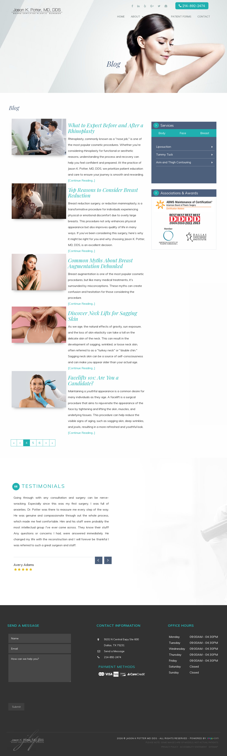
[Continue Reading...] (81, 180)
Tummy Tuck (164, 154)
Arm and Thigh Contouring (173, 162)
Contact (203, 16)
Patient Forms (181, 16)
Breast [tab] (204, 133)
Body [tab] (162, 133)
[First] (14, 442)
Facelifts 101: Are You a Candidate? (93, 380)
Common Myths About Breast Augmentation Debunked (100, 263)
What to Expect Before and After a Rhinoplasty (105, 128)
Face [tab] (183, 133)
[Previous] (20, 442)
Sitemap (213, 747)
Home (121, 16)
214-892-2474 (193, 6)
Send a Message (114, 651)
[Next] (46, 442)
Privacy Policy (169, 747)
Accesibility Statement (193, 747)
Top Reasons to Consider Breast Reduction (103, 192)
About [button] (137, 16)
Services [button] (157, 16)
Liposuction (163, 146)
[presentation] (36, 693)
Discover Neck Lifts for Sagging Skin (102, 316)
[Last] (52, 442)
